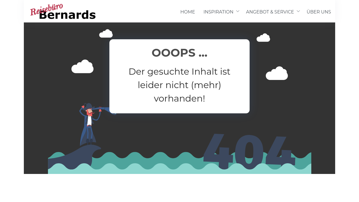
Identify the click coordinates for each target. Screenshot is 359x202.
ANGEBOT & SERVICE (270, 12)
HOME (187, 12)
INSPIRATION (218, 12)
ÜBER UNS (319, 12)
